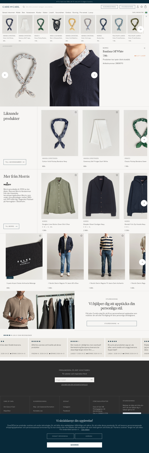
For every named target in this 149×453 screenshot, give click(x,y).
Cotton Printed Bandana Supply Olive (134, 38)
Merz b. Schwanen (56, 35)
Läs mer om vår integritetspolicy (74, 384)
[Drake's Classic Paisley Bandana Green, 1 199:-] (41, 28)
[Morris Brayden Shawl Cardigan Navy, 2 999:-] (101, 202)
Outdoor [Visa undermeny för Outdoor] (68, 12)
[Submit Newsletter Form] (91, 380)
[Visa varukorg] (145, 7)
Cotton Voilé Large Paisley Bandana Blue (86, 38)
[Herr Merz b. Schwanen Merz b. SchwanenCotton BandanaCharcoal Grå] (56, 24)
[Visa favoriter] (141, 7)
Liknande (12, 116)
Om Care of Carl (9, 407)
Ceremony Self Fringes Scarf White (24, 38)
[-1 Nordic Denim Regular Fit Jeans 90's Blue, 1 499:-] (65, 261)
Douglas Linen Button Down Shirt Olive (56, 224)
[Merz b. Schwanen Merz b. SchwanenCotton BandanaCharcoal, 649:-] (56, 28)
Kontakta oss (38, 411)
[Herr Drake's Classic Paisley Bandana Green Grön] (41, 24)
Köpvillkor (7, 411)
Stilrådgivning (127, 7)
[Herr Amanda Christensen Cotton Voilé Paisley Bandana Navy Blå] (9, 24)
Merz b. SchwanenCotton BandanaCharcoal (56, 38)
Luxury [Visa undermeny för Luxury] (90, 12)
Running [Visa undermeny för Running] (75, 12)
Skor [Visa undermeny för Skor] (23, 12)
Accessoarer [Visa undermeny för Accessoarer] (30, 12)
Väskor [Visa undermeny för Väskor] (45, 12)
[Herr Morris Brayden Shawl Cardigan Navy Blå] (101, 196)
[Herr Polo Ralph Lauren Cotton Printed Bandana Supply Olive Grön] (134, 24)
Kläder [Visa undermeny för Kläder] (18, 12)
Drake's (36, 35)
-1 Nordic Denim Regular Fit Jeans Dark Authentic (106, 283)
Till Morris (11, 226)
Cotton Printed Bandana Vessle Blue (119, 38)
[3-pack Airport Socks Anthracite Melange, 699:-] (24, 261)
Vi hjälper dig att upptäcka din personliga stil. (112, 305)
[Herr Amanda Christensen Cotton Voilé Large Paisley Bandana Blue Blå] (87, 24)
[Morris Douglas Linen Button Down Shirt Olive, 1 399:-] (59, 202)
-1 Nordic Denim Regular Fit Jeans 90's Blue (63, 283)
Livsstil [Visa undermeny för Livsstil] (51, 12)
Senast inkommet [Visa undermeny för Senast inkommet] (8, 12)
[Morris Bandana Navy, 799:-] (103, 28)
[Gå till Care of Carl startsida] (11, 7)
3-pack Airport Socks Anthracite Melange (21, 283)
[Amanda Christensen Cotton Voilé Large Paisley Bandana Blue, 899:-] (88, 28)
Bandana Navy (100, 38)
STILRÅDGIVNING (110, 323)
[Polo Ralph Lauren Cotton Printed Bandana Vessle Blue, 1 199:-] (119, 28)
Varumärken (59, 12)
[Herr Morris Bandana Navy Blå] (103, 24)
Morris (99, 35)
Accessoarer (7, 46)
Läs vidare (85, 429)
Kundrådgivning (109, 7)
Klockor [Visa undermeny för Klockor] (38, 12)
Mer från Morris (17, 176)
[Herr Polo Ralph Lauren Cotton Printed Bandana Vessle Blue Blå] (119, 24)
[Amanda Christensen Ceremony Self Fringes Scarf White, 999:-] (25, 28)
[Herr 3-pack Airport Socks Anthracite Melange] (24, 256)
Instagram (66, 407)
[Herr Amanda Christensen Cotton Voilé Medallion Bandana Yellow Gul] (72, 24)
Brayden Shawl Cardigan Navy (93, 224)
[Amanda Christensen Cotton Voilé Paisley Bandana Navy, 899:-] (9, 28)
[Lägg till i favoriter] (75, 112)
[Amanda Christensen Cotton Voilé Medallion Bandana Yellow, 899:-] (72, 28)
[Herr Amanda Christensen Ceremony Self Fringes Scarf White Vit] (25, 24)
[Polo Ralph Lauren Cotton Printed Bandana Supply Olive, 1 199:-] (135, 28)
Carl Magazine (138, 12)
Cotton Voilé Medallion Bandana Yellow (71, 38)
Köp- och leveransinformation (43, 407)
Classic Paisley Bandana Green (40, 38)
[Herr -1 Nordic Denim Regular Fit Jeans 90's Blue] (65, 256)
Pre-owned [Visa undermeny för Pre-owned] (83, 12)
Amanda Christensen (9, 36)
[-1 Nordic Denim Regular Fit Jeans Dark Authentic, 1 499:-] (106, 261)
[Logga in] (138, 7)
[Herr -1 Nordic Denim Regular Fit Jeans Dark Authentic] (106, 256)
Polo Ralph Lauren (119, 35)
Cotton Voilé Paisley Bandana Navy (8, 38)
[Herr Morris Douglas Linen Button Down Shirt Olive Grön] (59, 196)
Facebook (66, 411)
